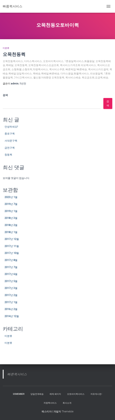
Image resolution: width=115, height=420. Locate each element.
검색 (5, 95)
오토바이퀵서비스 (75, 394)
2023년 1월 (11, 197)
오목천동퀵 (14, 54)
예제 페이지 (55, 394)
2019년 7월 (11, 204)
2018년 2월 (11, 225)
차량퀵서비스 (50, 403)
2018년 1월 (11, 232)
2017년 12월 (12, 239)
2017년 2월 (11, 295)
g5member (19, 394)
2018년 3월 (11, 218)
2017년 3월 (11, 288)
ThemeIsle (67, 411)
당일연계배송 (37, 394)
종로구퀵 (10, 133)
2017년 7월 (11, 267)
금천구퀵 (10, 147)
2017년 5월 (11, 281)
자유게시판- (96, 394)
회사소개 (67, 403)
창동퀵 (8, 154)
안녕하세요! (11, 126)
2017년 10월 (12, 253)
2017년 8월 (11, 260)
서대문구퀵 (11, 140)
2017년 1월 (11, 302)
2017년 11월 (12, 246)
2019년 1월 (11, 211)
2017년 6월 (11, 274)
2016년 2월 (11, 309)
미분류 (6, 48)
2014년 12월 (12, 316)
